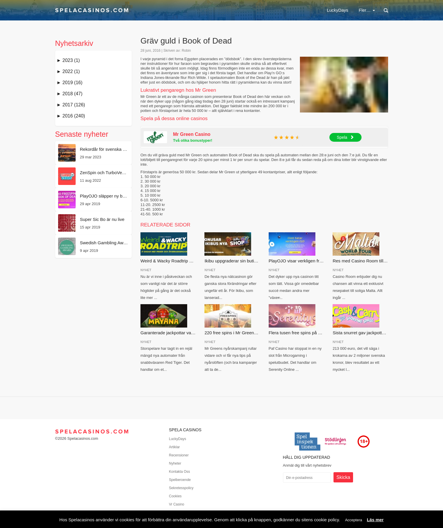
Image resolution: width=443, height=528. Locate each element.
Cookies (175, 496)
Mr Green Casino (192, 134)
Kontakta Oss (179, 472)
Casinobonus (224, 10)
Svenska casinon (333, 10)
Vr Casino (176, 504)
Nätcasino (190, 10)
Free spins (259, 10)
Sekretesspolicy (181, 488)
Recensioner (179, 455)
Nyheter (175, 463)
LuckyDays (157, 10)
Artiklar (174, 447)
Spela (345, 137)
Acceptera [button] (353, 520)
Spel (368, 10)
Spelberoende (180, 480)
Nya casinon (293, 10)
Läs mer (375, 519)
